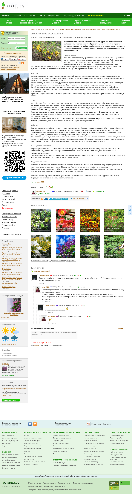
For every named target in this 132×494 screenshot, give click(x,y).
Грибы (26, 454)
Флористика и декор (60, 454)
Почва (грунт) (29, 459)
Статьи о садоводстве (10, 440)
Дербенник (5, 364)
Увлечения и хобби (116, 462)
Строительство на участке (82, 22)
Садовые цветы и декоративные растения (31, 22)
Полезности (7, 452)
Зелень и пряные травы (32, 440)
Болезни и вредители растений (35, 462)
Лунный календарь (8, 460)
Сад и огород (9, 22)
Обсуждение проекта (11, 214)
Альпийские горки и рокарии (94, 443)
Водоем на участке (90, 440)
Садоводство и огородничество (37, 432)
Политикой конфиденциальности (10, 68)
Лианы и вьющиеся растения (63, 446)
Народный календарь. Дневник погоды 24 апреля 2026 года (12, 253)
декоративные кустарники (47, 37)
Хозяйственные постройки (119, 440)
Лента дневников (8, 435)
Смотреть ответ (7, 395)
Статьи (42, 15)
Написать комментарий (42, 271)
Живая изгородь (89, 446)
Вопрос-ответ (54, 15)
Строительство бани (117, 443)
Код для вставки (78, 198)
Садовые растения (48, 29)
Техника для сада (59, 463)
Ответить (41, 283)
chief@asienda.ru (59, 486)
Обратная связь (34, 483)
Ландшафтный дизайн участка (94, 435)
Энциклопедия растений (73, 15)
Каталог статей (8, 199)
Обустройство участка (93, 432)
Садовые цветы (58, 440)
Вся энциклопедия (8, 375)
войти (36, 345)
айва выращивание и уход (82, 37)
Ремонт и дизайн (116, 438)
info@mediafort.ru (75, 490)
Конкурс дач (7, 208)
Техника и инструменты (106, 22)
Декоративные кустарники (62, 438)
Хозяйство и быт (125, 22)
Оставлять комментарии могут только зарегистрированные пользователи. (54, 335)
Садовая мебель (90, 459)
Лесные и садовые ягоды (33, 438)
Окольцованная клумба (9, 283)
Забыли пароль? (6, 48)
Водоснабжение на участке (93, 464)
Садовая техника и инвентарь (65, 460)
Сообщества (30, 15)
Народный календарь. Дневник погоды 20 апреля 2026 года (12, 273)
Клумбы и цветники (90, 438)
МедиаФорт (15, 486)
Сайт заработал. (7, 244)
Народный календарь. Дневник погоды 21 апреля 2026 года (12, 278)
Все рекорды (5, 317)
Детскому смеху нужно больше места (14, 112)
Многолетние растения (61, 443)
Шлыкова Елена (44, 275)
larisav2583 (40, 182)
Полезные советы (8, 468)
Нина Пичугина (48, 486)
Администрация (9, 222)
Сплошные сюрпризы (8, 287)
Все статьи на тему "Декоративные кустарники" (53, 260)
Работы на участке (116, 452)
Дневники (17, 15)
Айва (98, 29)
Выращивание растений (32, 446)
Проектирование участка (92, 456)
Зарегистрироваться (41, 342)
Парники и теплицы (31, 464)
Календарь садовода (9, 457)
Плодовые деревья (88, 29)
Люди (4, 205)
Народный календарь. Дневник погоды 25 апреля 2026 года (12, 248)
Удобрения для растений (33, 456)
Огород (26, 435)
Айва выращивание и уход (111, 29)
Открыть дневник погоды (9, 344)
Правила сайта (8, 225)
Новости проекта (9, 217)
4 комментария (99, 191)
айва (59, 37)
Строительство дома (117, 435)
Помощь (5, 228)
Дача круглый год (116, 455)
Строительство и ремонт (120, 432)
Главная (5, 15)
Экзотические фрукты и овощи (63, 448)
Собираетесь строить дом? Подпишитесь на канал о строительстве (12, 99)
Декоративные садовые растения (66, 432)
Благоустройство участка (60, 22)
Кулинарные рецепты (117, 464)
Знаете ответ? (21, 389)
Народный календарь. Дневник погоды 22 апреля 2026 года (12, 259)
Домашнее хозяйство (118, 449)
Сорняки (27, 451)
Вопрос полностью (8, 389)
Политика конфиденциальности (85, 483)
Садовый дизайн (90, 454)
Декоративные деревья (61, 435)
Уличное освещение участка (94, 451)
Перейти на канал (12, 178)
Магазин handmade (95, 15)
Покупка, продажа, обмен (11, 465)
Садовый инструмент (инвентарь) (64, 465)
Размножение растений (32, 448)
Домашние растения (60, 451)
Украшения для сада (91, 462)
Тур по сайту (7, 219)
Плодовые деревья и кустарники (68, 29)
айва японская (67, 37)
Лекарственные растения (11, 463)
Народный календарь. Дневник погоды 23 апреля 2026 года (12, 264)
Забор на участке (90, 448)
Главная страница (10, 191)
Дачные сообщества (9, 438)
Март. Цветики (6, 269)
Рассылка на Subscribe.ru (101, 424)
